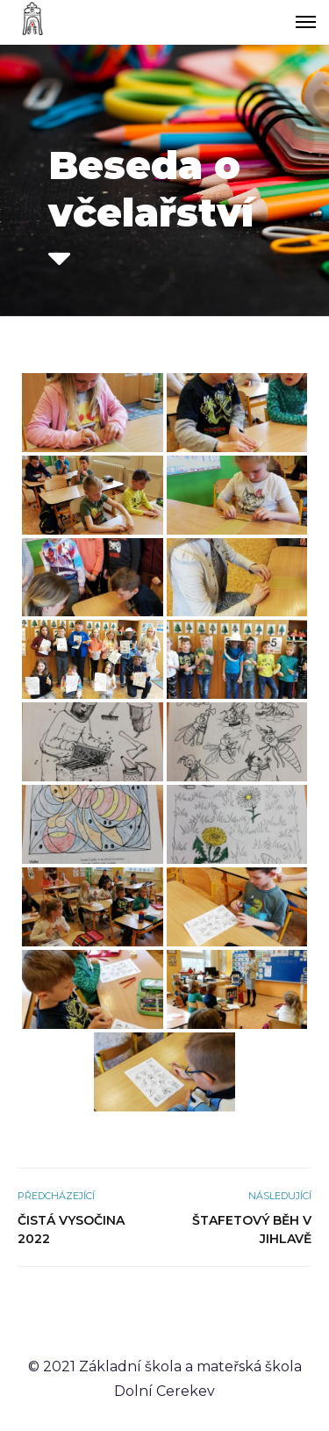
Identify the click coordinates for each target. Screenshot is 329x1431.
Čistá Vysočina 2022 (71, 1229)
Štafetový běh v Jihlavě (251, 1229)
